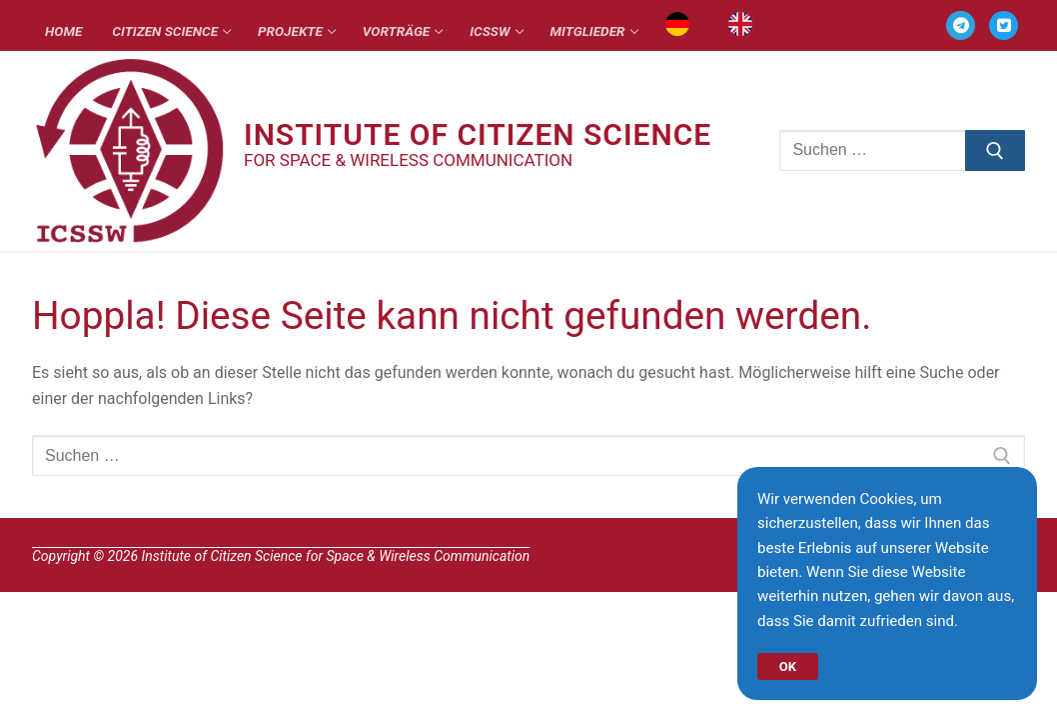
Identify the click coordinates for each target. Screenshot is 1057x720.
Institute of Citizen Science (477, 135)
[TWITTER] (1003, 25)
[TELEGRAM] (960, 25)
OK (789, 662)
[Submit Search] (995, 151)
